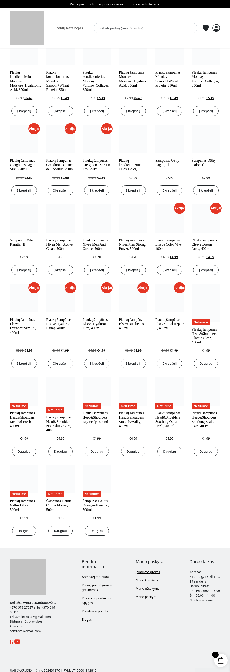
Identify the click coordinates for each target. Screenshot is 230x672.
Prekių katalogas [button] (69, 28)
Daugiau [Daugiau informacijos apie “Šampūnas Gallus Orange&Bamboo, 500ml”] (96, 531)
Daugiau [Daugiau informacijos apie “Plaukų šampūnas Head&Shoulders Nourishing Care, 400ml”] (60, 451)
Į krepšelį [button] (24, 111)
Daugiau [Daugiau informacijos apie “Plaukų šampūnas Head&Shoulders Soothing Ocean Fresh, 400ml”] (169, 451)
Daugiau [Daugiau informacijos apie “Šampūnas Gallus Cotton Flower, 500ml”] (60, 531)
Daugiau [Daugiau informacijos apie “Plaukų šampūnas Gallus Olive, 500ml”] (24, 531)
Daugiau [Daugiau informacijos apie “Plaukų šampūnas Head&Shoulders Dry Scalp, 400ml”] (96, 451)
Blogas (87, 619)
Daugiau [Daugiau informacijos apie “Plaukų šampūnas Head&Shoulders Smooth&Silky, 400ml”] (133, 451)
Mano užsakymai (148, 588)
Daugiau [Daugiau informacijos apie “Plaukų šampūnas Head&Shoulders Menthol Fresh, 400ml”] (24, 451)
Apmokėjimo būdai (96, 577)
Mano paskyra (146, 597)
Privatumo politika (95, 611)
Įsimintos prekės (148, 572)
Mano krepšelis (147, 580)
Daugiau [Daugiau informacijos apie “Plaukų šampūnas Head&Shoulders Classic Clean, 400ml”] (205, 363)
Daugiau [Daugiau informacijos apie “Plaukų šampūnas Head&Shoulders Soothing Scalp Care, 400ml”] (205, 451)
